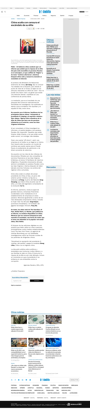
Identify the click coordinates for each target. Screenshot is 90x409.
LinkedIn (22, 380)
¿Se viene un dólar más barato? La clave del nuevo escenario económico (55, 115)
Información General (18, 390)
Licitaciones (73, 393)
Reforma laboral (43, 8)
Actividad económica (19, 8)
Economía (26, 15)
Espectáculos (38, 390)
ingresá (86, 11)
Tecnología (50, 390)
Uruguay (71, 15)
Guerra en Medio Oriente (72, 8)
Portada (14, 385)
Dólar (11, 8)
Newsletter (87, 15)
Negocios (53, 15)
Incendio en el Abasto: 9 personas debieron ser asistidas (53, 70)
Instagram (18, 380)
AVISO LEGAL (41, 393)
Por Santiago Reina (15, 360)
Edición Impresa (67, 388)
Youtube (26, 379)
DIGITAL (29, 397)
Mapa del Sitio (66, 390)
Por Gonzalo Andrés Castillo (52, 373)
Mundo (47, 388)
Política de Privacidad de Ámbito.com (22, 393)
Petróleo (28, 8)
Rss (58, 390)
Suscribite (36, 280)
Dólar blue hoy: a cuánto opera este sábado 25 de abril (53, 79)
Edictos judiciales (53, 393)
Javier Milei (61, 8)
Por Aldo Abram (14, 373)
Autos (30, 390)
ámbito (13, 18)
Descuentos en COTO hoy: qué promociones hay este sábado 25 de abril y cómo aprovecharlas (55, 103)
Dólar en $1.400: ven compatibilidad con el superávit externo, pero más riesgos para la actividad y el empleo (19, 354)
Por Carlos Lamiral (32, 373)
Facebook (15, 380)
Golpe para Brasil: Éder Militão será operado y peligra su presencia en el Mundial (53, 48)
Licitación (35, 8)
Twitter (11, 379)
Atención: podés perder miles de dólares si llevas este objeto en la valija (36, 353)
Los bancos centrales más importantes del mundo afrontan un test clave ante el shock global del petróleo (55, 135)
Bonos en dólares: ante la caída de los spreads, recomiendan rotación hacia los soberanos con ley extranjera (54, 354)
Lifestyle (31, 388)
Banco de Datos (63, 385)
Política (44, 15)
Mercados (74, 385)
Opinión (62, 15)
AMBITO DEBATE (58, 397)
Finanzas (36, 15)
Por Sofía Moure (49, 335)
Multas (64, 393)
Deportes (56, 388)
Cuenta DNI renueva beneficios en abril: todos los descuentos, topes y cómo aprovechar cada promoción (53, 60)
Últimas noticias (24, 385)
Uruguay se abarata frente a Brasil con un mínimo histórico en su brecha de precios (53, 330)
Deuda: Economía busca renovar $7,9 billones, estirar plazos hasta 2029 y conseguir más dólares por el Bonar (36, 366)
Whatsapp (30, 380)
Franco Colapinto (53, 8)
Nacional (39, 388)
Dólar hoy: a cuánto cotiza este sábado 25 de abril (53, 86)
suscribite (82, 11)
